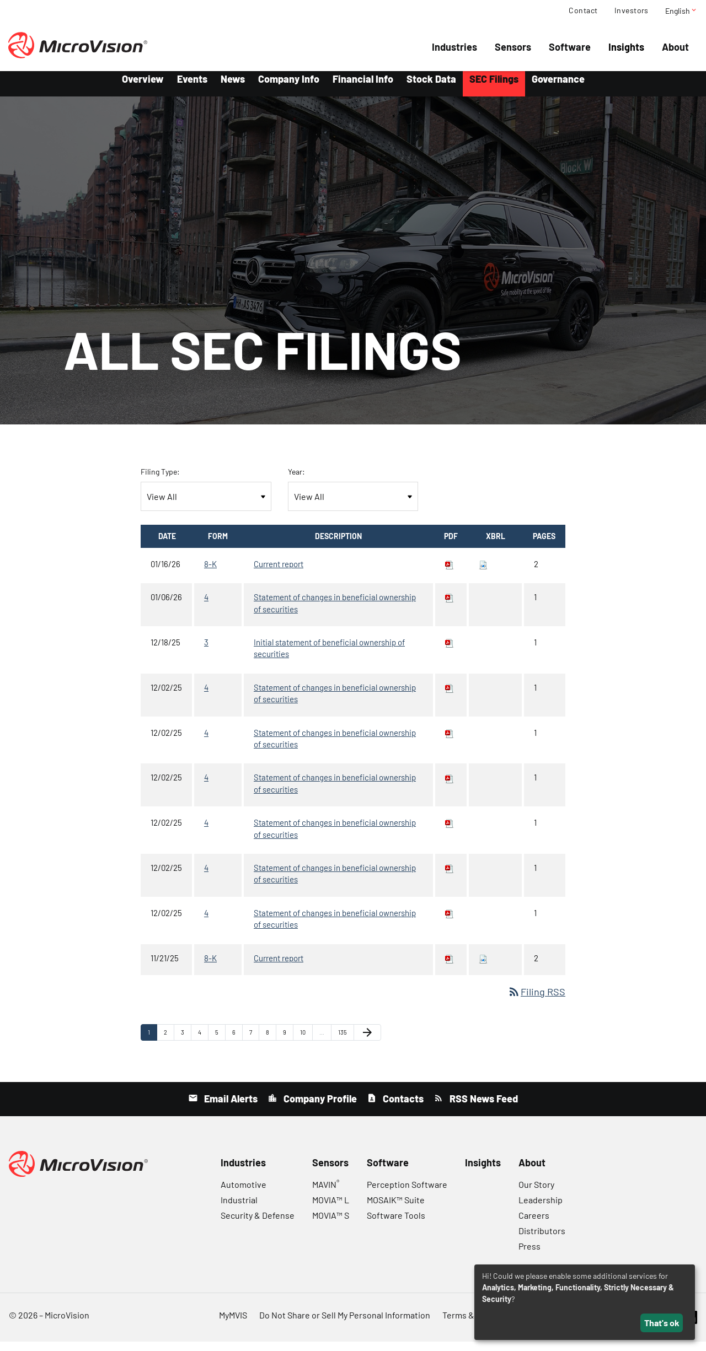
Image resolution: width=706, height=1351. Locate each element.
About (675, 47)
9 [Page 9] (287, 1044)
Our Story (536, 1193)
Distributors (541, 1240)
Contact (583, 10)
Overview (143, 88)
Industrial (239, 1209)
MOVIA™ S (330, 1224)
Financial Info (363, 88)
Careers (533, 1224)
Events (192, 88)
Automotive (243, 1193)
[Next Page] (367, 1042)
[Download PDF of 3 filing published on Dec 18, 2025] (449, 651)
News (233, 88)
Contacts (402, 1108)
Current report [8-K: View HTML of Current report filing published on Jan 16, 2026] (278, 573)
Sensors (513, 47)
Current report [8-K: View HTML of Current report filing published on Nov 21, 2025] (278, 967)
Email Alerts (230, 1108)
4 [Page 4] (202, 1044)
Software (570, 47)
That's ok (662, 1322)
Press (529, 1255)
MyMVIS (233, 1324)
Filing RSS (536, 1001)
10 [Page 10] (306, 1044)
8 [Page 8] (270, 1044)
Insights (626, 47)
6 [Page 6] (237, 1044)
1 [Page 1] (152, 1044)
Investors (631, 10)
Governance (558, 88)
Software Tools (396, 1224)
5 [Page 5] (220, 1044)
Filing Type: (160, 481)
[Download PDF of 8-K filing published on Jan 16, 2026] (449, 573)
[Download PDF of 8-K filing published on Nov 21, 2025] (449, 967)
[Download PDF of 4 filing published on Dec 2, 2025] (449, 697)
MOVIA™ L (330, 1209)
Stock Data (431, 88)
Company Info (288, 88)
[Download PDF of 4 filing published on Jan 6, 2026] (449, 606)
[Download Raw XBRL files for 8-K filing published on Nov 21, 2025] (483, 967)
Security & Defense (258, 1224)
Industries (454, 47)
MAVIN (325, 1193)
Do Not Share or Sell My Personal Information (344, 1324)
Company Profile (319, 1108)
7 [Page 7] (254, 1044)
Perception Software (407, 1193)
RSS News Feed (482, 1108)
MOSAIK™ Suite (396, 1209)
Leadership (540, 1209)
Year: (296, 481)
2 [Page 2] (168, 1044)
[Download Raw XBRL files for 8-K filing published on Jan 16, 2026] (483, 573)
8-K (210, 573)
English (681, 10)
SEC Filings (493, 88)
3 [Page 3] (185, 1044)
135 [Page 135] (344, 1044)
